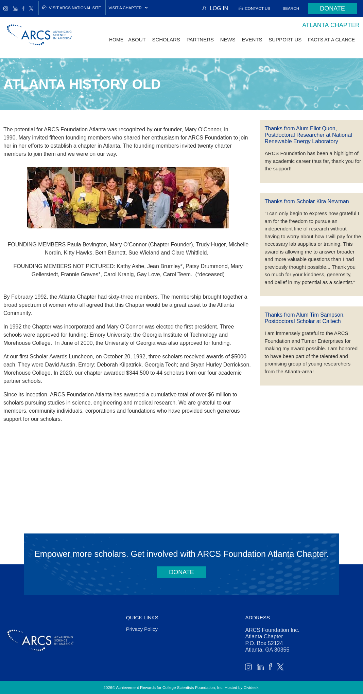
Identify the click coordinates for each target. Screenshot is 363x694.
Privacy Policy (142, 629)
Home (116, 39)
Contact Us (257, 8)
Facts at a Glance (331, 39)
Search (291, 8)
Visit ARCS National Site (75, 7)
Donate (332, 8)
